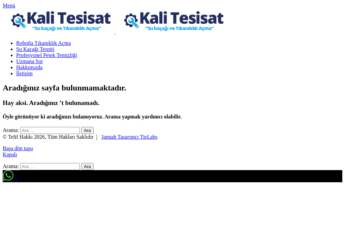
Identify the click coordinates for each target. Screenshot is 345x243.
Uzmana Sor (29, 61)
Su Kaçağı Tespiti (35, 49)
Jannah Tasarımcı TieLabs (129, 137)
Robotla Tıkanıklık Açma (43, 43)
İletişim (24, 73)
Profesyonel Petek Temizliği (46, 55)
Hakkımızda (29, 67)
